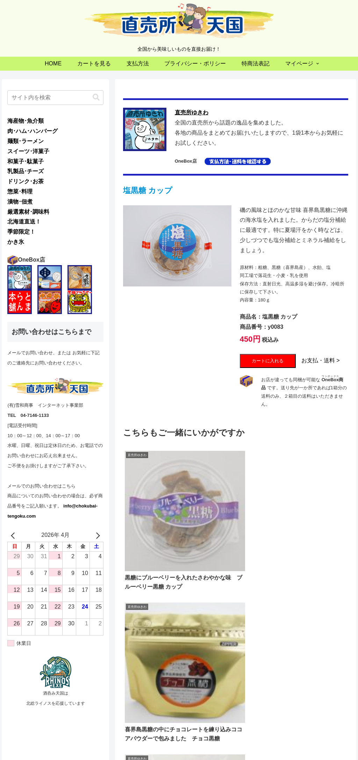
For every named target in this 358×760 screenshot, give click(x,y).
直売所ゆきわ (191, 112)
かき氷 (15, 242)
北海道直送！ (24, 222)
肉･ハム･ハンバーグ (32, 131)
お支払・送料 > (320, 360)
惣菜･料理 (20, 191)
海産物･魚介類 (25, 121)
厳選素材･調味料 (28, 212)
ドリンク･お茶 (25, 181)
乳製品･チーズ (25, 171)
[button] (96, 97)
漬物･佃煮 (20, 202)
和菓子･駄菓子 (25, 161)
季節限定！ (21, 232)
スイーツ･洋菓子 (28, 151)
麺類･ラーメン (25, 141)
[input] (55, 97)
